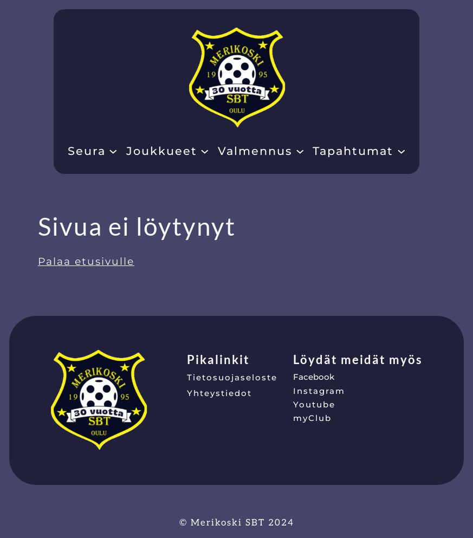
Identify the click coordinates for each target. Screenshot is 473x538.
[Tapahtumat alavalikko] (401, 150)
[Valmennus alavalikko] (300, 150)
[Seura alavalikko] (113, 150)
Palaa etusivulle (86, 261)
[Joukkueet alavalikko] (204, 150)
